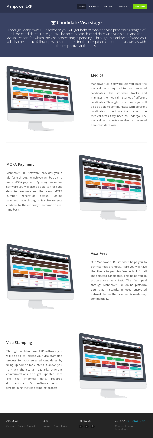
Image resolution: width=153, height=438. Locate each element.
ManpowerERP (135, 421)
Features (108, 6)
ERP (19, 6)
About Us (94, 6)
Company (11, 426)
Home (82, 6)
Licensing (47, 426)
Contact (21, 426)
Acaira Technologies (124, 427)
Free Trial (140, 6)
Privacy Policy (60, 426)
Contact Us (124, 6)
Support (31, 426)
